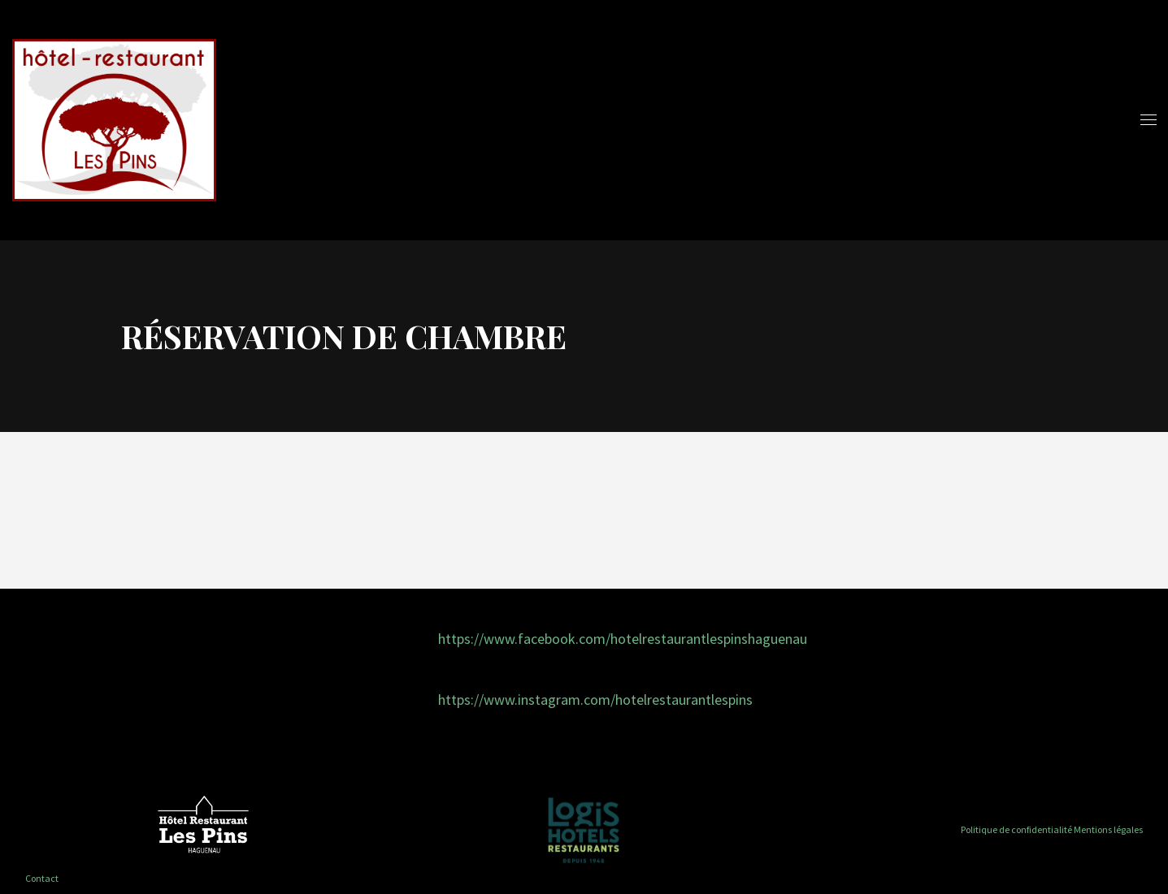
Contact (42, 878)
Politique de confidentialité (1016, 829)
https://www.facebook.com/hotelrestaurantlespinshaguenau (622, 638)
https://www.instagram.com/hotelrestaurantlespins (595, 699)
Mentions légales (1108, 829)
